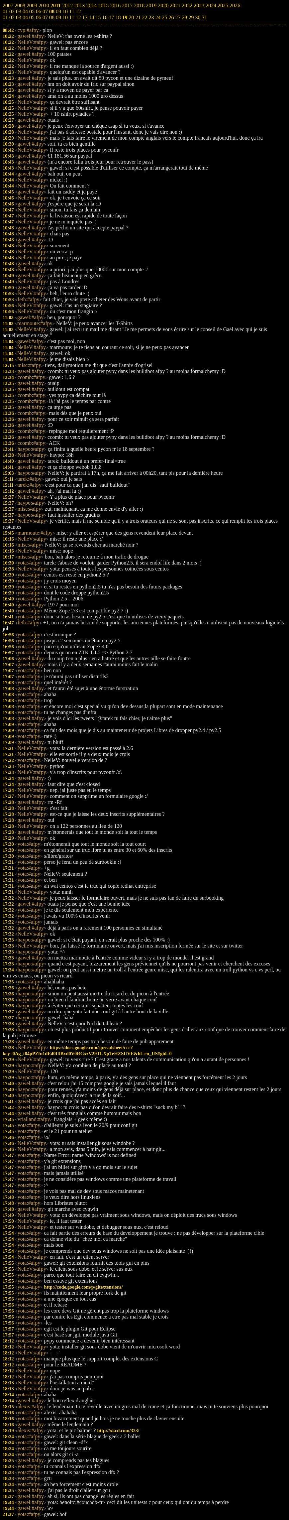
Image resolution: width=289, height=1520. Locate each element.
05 (32, 17)
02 (12, 17)
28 (184, 17)
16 (104, 17)
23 (151, 17)
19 (124, 17)
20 (131, 17)
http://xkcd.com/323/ (118, 1430)
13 (84, 17)
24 (157, 17)
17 (111, 17)
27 (177, 17)
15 (98, 17)
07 (45, 17)
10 (65, 17)
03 (18, 17)
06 (38, 17)
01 (5, 17)
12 (78, 17)
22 (144, 17)
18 (118, 17)
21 (138, 17)
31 (204, 17)
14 (91, 17)
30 (197, 17)
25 (164, 17)
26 (171, 17)
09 (58, 17)
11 (71, 17)
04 (25, 17)
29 (191, 17)
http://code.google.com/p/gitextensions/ (83, 1287)
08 (51, 17)
